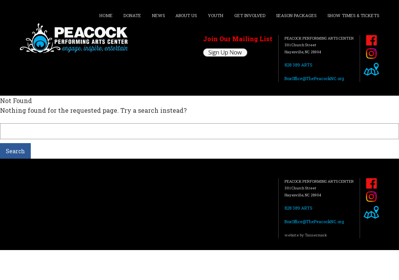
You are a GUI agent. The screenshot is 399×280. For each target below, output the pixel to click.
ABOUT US (186, 15)
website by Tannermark (305, 235)
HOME (106, 15)
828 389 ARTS (298, 65)
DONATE (132, 15)
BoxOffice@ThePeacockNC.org (314, 78)
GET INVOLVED (249, 15)
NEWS (158, 15)
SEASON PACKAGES (296, 15)
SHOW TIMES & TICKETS (353, 15)
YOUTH (215, 15)
